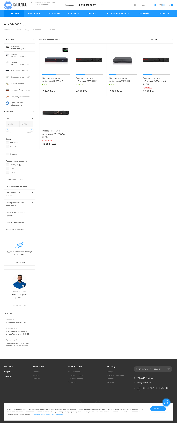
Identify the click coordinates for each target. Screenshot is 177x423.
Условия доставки (75, 375)
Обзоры (110, 372)
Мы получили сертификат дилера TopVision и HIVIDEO (17, 332)
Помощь (111, 367)
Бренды (8, 377)
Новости (8, 313)
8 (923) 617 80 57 (87, 5)
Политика (72, 382)
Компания (38, 367)
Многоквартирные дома (16, 322)
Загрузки (110, 382)
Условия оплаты (74, 372)
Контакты (36, 379)
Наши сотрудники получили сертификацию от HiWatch (18, 344)
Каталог (8, 367)
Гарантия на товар (75, 379)
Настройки (111, 379)
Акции (7, 372)
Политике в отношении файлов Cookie (47, 414)
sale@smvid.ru (144, 382)
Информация (75, 367)
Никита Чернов (19, 294)
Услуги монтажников (115, 375)
